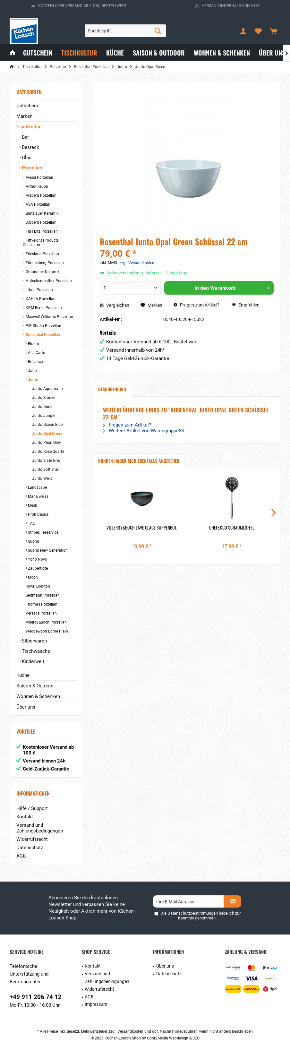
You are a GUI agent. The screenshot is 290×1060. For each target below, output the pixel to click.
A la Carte (36, 352)
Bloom (33, 343)
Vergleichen (114, 305)
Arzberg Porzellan (40, 195)
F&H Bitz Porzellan (41, 231)
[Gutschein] (38, 52)
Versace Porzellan (41, 613)
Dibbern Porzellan (40, 222)
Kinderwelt (32, 661)
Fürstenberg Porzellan (44, 263)
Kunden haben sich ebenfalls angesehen (138, 460)
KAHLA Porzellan (40, 299)
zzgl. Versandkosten (136, 263)
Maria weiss (37, 496)
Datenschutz (29, 847)
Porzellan (31, 168)
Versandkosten (130, 1031)
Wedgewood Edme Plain (46, 631)
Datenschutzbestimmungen (192, 913)
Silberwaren (34, 641)
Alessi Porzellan (39, 177)
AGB (21, 856)
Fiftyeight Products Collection (41, 242)
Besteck (30, 147)
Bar (25, 137)
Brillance (35, 361)
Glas (26, 157)
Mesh (32, 505)
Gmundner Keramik (42, 272)
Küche (23, 675)
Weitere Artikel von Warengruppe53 (143, 431)
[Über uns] (272, 52)
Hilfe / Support (32, 808)
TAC (31, 523)
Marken (24, 116)
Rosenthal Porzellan (42, 334)
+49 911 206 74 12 (36, 997)
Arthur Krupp (36, 186)
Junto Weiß (41, 478)
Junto (32, 379)
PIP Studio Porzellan (43, 325)
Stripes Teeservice (42, 532)
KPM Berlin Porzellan (43, 308)
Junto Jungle (43, 415)
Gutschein (27, 105)
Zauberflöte (37, 568)
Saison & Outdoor (35, 686)
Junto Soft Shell (45, 469)
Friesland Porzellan (42, 254)
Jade (32, 370)
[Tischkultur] (79, 52)
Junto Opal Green (46, 433)
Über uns (25, 707)
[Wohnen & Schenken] (221, 52)
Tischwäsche (35, 651)
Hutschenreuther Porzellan (48, 281)
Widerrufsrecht (32, 839)
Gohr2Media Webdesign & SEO (173, 1038)
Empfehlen (246, 304)
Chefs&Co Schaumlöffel (231, 527)
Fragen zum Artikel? (196, 304)
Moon (32, 577)
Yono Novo (37, 559)
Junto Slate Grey (46, 460)
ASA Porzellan (37, 204)
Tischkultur (28, 127)
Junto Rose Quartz (47, 451)
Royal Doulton (37, 586)
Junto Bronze (43, 397)
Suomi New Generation (47, 550)
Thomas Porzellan (41, 604)
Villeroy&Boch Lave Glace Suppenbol (142, 527)
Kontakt (24, 817)
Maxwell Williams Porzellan (49, 317)
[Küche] (115, 52)
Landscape (37, 487)
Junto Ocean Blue (47, 424)
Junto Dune (41, 406)
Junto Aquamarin (47, 388)
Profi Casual (38, 514)
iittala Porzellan (39, 290)
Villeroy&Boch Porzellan (46, 622)
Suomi (33, 541)
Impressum (96, 1004)
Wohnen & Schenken (38, 696)
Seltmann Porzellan (42, 595)
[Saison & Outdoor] (158, 52)
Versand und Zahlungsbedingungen (39, 828)
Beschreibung (112, 389)
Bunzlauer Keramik (41, 213)
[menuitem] (273, 30)
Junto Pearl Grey (46, 442)
